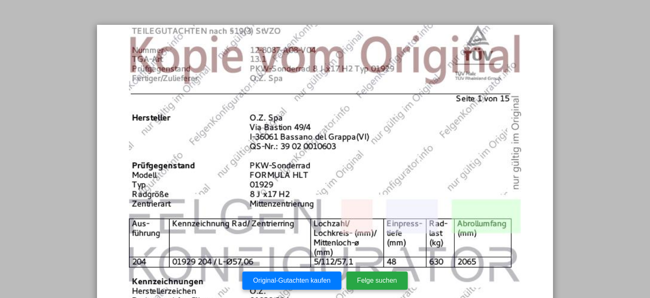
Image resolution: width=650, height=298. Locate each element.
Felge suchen (377, 280)
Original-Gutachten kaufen (292, 280)
